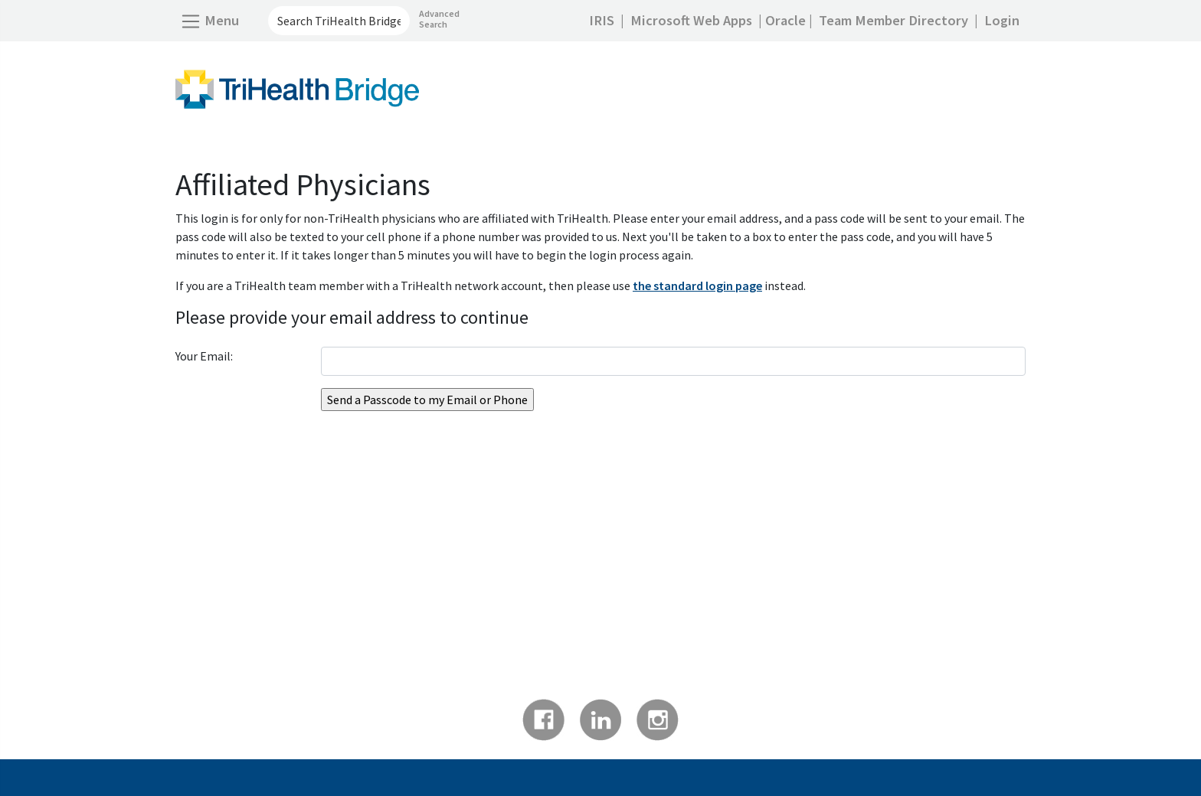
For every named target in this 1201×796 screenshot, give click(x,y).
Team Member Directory (893, 20)
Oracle (785, 20)
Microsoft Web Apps (691, 20)
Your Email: (204, 356)
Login (1001, 20)
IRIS (601, 20)
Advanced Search (439, 19)
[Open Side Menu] (209, 21)
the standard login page (697, 285)
